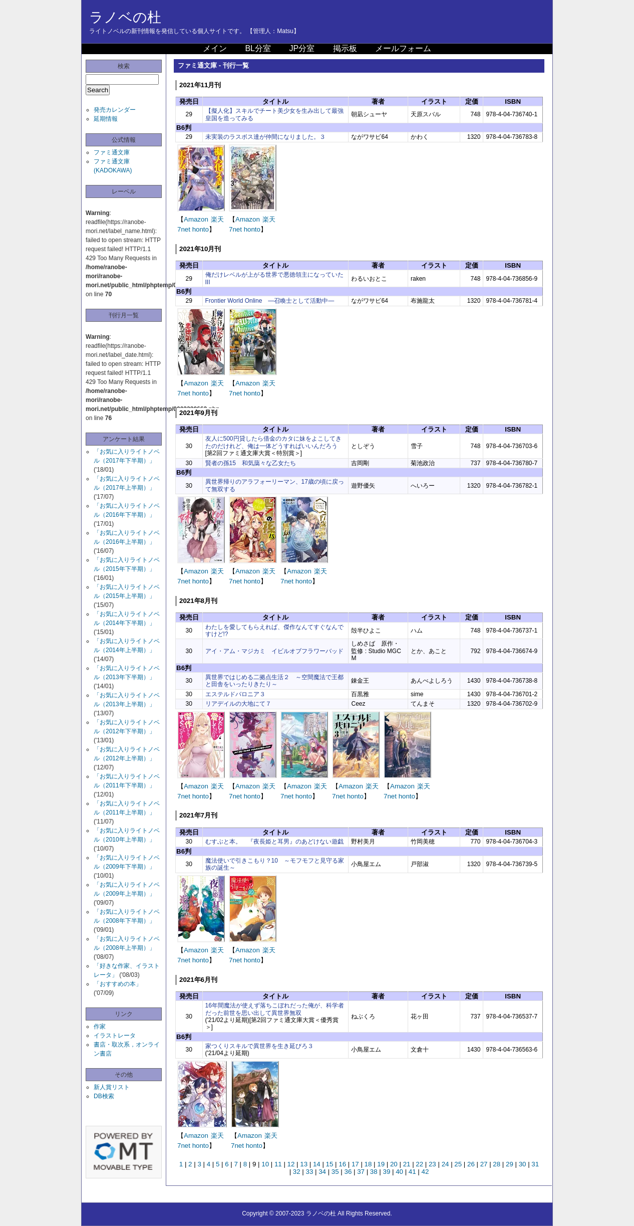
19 (381, 1164)
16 (342, 1164)
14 (317, 1164)
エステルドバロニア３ (235, 694)
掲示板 (345, 48)
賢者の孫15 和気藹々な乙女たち (250, 463)
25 (458, 1164)
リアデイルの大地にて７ (238, 703)
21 (407, 1164)
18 (368, 1164)
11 (278, 1164)
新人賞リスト (112, 1087)
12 (291, 1164)
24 (445, 1164)
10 (265, 1164)
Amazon (196, 219)
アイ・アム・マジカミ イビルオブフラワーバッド (274, 651)
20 (394, 1164)
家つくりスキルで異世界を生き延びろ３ (259, 1046)
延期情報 (106, 118)
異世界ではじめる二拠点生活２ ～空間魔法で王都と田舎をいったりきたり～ (274, 681)
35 (335, 1171)
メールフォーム (403, 48)
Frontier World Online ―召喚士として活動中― (270, 300)
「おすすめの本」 (118, 983)
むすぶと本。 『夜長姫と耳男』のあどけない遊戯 (274, 841)
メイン (215, 48)
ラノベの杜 (125, 17)
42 (425, 1171)
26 (471, 1164)
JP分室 (301, 48)
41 (412, 1171)
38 (374, 1171)
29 (509, 1164)
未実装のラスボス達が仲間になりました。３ (265, 136)
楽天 (217, 219)
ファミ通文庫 (112, 152)
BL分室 (258, 48)
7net (183, 229)
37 (361, 1171)
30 (522, 1164)
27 (484, 1164)
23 (432, 1164)
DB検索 (104, 1096)
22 (419, 1164)
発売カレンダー (115, 109)
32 (296, 1171)
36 (348, 1171)
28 (496, 1164)
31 (535, 1164)
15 (330, 1164)
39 (387, 1171)
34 (322, 1171)
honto (200, 229)
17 (355, 1164)
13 (303, 1164)
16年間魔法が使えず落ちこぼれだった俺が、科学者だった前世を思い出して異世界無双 (274, 1009)
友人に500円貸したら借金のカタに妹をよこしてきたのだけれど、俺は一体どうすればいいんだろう (273, 442)
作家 (100, 1026)
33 (309, 1171)
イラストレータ (115, 1035)
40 (399, 1171)
